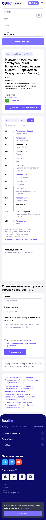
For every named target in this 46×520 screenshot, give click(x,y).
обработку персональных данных (19, 341)
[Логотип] (7, 3)
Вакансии (5, 487)
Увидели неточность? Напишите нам (21, 239)
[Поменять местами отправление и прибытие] (39, 15)
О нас (4, 484)
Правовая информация (10, 493)
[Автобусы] (17, 3)
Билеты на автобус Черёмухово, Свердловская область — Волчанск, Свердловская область (20, 405)
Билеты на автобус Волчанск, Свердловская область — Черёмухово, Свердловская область (21, 396)
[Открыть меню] (42, 3)
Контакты (5, 490)
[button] (5, 462)
